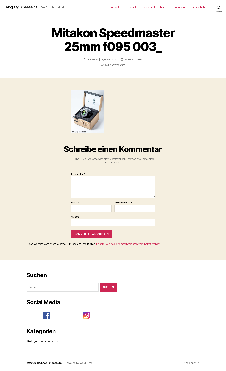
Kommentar (78, 174)
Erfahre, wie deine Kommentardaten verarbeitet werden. (128, 243)
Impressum (180, 7)
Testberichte (131, 7)
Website (75, 216)
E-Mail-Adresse (123, 202)
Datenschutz (198, 7)
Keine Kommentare (115, 64)
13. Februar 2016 (133, 59)
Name (75, 202)
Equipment (149, 7)
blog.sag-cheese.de (21, 7)
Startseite (114, 7)
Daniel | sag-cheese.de (104, 59)
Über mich (164, 7)
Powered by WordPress (78, 362)
